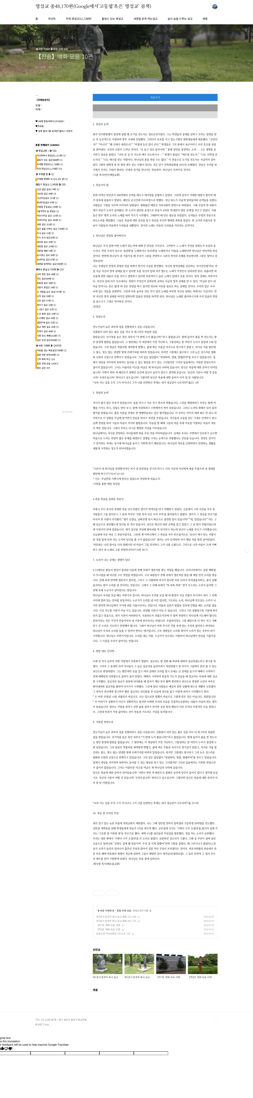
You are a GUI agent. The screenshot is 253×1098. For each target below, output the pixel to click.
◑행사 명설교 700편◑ (49, 269)
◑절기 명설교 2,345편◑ (50, 184)
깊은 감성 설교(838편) (49, 340)
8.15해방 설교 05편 (47, 318)
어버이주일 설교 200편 (49, 220)
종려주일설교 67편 (47, 202)
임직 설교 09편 (45, 296)
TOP (215, 1021)
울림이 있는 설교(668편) (50, 159)
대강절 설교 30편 (46, 242)
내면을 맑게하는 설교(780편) (52, 263)
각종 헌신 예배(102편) (49, 335)
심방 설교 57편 (45, 300)
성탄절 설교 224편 (47, 246)
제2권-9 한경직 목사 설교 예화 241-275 (116, 921)
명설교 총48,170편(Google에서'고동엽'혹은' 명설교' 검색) (93, 6)
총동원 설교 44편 (46, 283)
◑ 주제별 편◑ (44, 174)
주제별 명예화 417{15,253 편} (52, 179)
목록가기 (155, 97)
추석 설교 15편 (45, 233)
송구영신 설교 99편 (47, 255)
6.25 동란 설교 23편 (48, 313)
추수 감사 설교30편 (47, 237)
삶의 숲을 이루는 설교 (180, 19)
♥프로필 (39, 126)
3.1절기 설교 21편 (47, 309)
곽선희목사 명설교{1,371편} (51, 155)
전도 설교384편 (45, 278)
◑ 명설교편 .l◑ (46, 150)
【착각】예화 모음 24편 (108, 925)
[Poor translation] (8, 1048)
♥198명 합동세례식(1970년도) (49, 121)
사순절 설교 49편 (46, 193)
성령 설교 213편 (46, 224)
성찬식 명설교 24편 (47, 287)
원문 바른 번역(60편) (48, 354)
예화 (205, 19)
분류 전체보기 (47, 145)
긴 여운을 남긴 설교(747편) (51, 291)
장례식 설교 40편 (46, 331)
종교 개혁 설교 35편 (48, 326)
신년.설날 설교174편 (48, 189)
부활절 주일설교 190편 (49, 206)
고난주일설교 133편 (48, 198)
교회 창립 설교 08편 (48, 274)
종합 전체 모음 (124, 910)
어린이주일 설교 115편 (49, 215)
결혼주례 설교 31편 (47, 322)
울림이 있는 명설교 (112, 19)
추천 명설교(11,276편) (49, 168)
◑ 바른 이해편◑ (105, 910)
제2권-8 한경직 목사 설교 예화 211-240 (116, 916)
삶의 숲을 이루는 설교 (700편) (52, 228)
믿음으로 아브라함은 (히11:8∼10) (113, 933)
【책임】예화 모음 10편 (108, 929)
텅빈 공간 (43, 367)
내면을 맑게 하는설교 (145, 19)
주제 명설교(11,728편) (79, 19)
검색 (207, 6)
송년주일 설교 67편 (47, 259)
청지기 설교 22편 (46, 305)
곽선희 (52, 19)
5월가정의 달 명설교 (48, 211)
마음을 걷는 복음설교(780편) (52, 350)
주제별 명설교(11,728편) (50, 164)
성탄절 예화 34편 (46, 250)
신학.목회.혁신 (46, 359)
